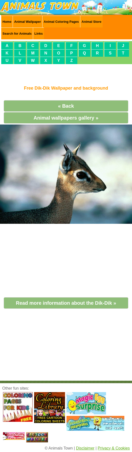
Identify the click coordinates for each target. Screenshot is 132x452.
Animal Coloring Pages (61, 22)
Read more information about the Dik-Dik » (66, 303)
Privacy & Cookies (114, 448)
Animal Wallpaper (27, 22)
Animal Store (91, 22)
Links (38, 33)
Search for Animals (17, 33)
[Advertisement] (66, 73)
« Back (66, 106)
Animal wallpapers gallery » (66, 118)
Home (6, 22)
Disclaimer (85, 448)
